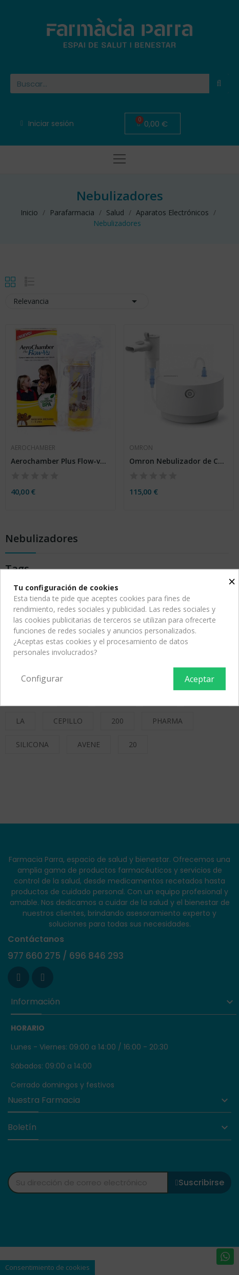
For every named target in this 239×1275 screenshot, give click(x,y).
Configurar (42, 678)
